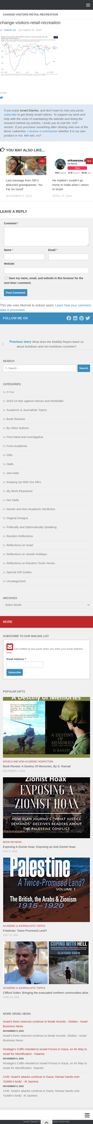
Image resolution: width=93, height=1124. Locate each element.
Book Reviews (15, 419)
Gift (74, 123)
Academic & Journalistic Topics (26, 410)
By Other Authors (17, 428)
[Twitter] (87, 318)
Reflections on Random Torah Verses (30, 563)
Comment (11, 223)
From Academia (16, 446)
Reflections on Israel (19, 545)
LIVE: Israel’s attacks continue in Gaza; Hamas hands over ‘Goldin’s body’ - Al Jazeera (41, 1079)
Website (9, 263)
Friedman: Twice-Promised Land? (25, 930)
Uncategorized (16, 581)
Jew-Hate (12, 473)
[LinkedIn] (75, 318)
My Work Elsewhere (19, 491)
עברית (10, 392)
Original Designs (17, 518)
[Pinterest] (81, 318)
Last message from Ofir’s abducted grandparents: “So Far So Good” (24, 185)
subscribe (10, 114)
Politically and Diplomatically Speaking (31, 527)
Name (8, 250)
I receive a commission (42, 131)
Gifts (9, 455)
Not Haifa (12, 500)
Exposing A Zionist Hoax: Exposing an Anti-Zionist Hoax (39, 846)
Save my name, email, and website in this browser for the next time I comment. (43, 280)
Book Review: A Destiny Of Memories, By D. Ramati (37, 766)
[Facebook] (69, 318)
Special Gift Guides (19, 572)
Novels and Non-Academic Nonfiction (30, 509)
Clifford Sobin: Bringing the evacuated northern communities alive (45, 992)
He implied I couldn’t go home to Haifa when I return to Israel (70, 185)
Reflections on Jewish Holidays (26, 554)
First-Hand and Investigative (24, 437)
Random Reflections (19, 536)
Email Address (16, 659)
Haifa (9, 464)
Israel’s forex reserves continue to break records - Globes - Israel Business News (45, 1024)
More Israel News (17, 1013)
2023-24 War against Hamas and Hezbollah (34, 401)
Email (52, 250)
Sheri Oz (10, 30)
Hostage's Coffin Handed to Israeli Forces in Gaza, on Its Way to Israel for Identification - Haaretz (45, 1051)
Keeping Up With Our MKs (23, 482)
